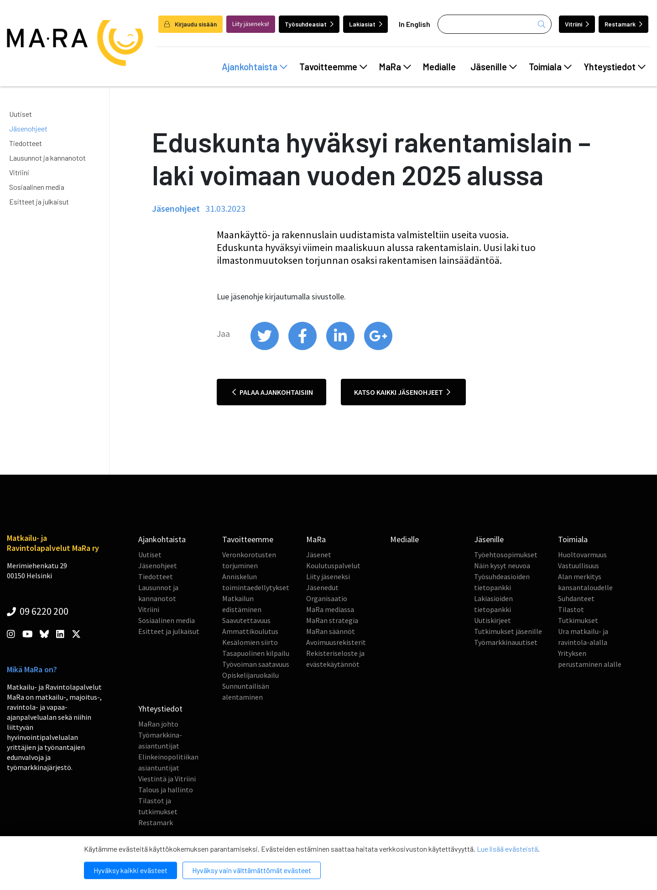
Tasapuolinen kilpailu (255, 653)
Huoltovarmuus (582, 554)
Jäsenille (493, 66)
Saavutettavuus (246, 620)
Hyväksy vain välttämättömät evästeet (251, 870)
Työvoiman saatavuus (255, 664)
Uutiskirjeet (492, 620)
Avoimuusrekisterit (336, 642)
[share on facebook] (303, 347)
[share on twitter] (265, 347)
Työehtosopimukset (505, 554)
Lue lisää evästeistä (507, 848)
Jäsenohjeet (28, 128)
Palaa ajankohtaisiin (272, 392)
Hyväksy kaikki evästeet (130, 870)
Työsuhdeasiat (309, 24)
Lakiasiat (365, 24)
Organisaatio (326, 598)
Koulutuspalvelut (333, 565)
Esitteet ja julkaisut (39, 201)
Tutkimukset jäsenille (508, 631)
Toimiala (550, 66)
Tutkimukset (578, 620)
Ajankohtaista (254, 66)
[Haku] (495, 24)
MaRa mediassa (330, 609)
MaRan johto (158, 723)
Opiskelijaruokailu (250, 675)
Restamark (623, 24)
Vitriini (577, 24)
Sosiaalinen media (36, 187)
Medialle (439, 66)
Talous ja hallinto (165, 789)
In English (414, 24)
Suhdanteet (576, 598)
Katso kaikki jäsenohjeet (402, 392)
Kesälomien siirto (250, 642)
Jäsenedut (322, 587)
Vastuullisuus (578, 565)
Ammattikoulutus (250, 631)
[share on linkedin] (341, 347)
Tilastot (571, 609)
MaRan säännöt (330, 631)
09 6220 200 (37, 611)
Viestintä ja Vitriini (167, 778)
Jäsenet (318, 554)
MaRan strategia (332, 620)
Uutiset (20, 114)
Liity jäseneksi (328, 576)
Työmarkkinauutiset (505, 642)
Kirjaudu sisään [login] (190, 24)
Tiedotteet (25, 143)
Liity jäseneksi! (250, 24)
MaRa (395, 66)
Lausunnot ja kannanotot (47, 157)
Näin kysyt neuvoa (502, 565)
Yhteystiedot (615, 66)
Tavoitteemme (333, 66)
